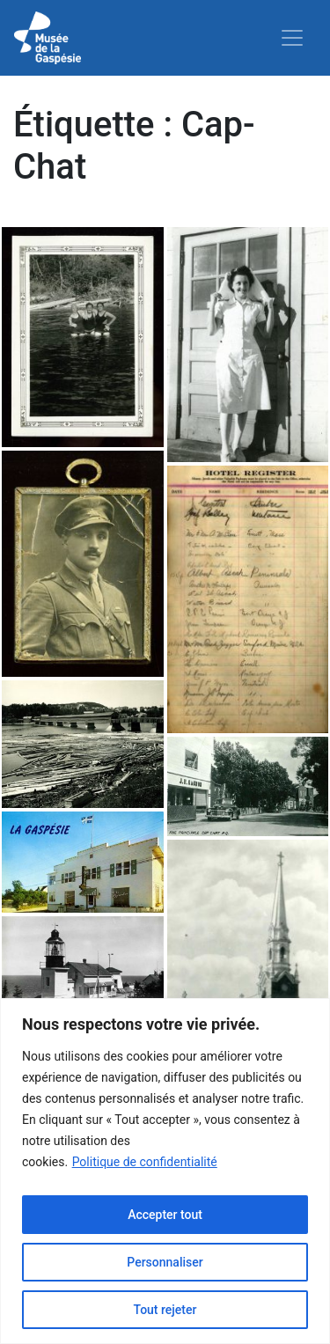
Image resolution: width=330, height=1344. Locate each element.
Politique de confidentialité (144, 1162)
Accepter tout (165, 1215)
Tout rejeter (165, 1310)
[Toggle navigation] (292, 38)
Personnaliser (164, 1262)
